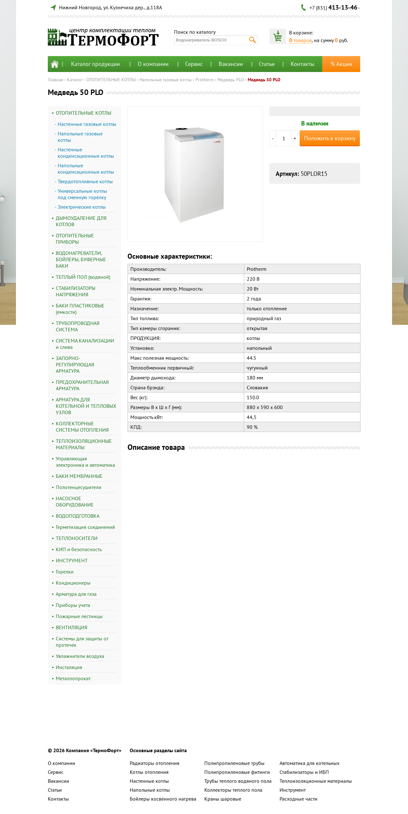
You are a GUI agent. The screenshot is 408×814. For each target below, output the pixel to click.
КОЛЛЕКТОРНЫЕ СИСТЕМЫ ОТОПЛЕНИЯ (82, 426)
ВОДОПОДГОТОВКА (77, 516)
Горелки (65, 571)
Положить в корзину (329, 138)
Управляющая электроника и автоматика (85, 461)
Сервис (194, 64)
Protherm (204, 80)
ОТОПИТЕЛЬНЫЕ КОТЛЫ (111, 80)
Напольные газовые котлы (166, 80)
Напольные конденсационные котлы (86, 168)
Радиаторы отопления (154, 763)
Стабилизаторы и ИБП (304, 772)
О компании (153, 64)
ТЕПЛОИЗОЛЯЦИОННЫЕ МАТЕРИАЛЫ (84, 444)
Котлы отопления (149, 772)
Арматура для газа (76, 594)
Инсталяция (69, 667)
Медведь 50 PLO (264, 80)
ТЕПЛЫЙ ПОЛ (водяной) (83, 277)
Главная (55, 80)
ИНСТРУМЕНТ (72, 560)
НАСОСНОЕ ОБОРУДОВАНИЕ (75, 501)
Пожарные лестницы (79, 616)
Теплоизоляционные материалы (316, 781)
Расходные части (298, 799)
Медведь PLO (230, 80)
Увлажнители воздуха (80, 656)
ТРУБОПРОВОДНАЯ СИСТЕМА (77, 326)
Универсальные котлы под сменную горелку (82, 194)
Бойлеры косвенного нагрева (163, 799)
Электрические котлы (82, 207)
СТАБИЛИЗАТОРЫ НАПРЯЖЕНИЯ (75, 291)
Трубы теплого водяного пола (238, 781)
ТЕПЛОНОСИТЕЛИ (77, 538)
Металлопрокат (73, 678)
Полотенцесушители (78, 487)
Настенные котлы (149, 781)
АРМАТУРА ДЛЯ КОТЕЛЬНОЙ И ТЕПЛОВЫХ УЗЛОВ (86, 405)
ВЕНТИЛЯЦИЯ (71, 627)
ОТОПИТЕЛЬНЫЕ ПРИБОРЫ (75, 238)
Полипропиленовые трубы (234, 763)
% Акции (341, 64)
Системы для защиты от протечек (82, 641)
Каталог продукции (95, 64)
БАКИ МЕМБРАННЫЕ (79, 476)
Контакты (302, 64)
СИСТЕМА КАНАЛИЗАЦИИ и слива (85, 343)
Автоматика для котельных (309, 763)
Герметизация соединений (85, 527)
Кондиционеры (73, 583)
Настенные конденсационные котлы (86, 152)
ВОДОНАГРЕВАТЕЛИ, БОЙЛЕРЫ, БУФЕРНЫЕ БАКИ (81, 259)
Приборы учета (73, 605)
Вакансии (231, 64)
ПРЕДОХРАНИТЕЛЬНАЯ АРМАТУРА (82, 385)
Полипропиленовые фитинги (237, 772)
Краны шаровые (222, 799)
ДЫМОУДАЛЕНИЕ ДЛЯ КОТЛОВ (81, 221)
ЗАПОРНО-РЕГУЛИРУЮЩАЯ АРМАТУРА (75, 364)
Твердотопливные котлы (85, 181)
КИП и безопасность (79, 549)
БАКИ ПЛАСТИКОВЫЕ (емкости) (80, 308)
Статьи (267, 64)
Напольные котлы (150, 790)
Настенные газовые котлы (87, 124)
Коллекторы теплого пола (233, 790)
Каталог (75, 80)
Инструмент (293, 790)
